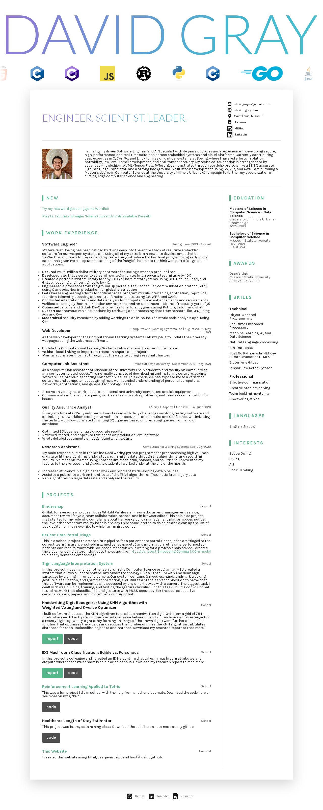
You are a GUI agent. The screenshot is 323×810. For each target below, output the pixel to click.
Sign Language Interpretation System (77, 563)
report (52, 638)
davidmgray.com (242, 110)
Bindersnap (53, 506)
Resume (237, 122)
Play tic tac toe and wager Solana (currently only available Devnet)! (96, 216)
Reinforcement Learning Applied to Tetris (81, 686)
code (73, 638)
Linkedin (237, 134)
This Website (54, 751)
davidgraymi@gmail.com (248, 104)
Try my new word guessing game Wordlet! (75, 209)
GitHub (236, 128)
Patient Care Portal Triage (66, 534)
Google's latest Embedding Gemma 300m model (171, 551)
